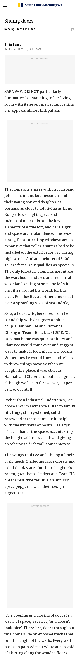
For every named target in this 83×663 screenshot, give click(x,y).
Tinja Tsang (13, 44)
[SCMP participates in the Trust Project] (73, 29)
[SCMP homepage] (39, 5)
